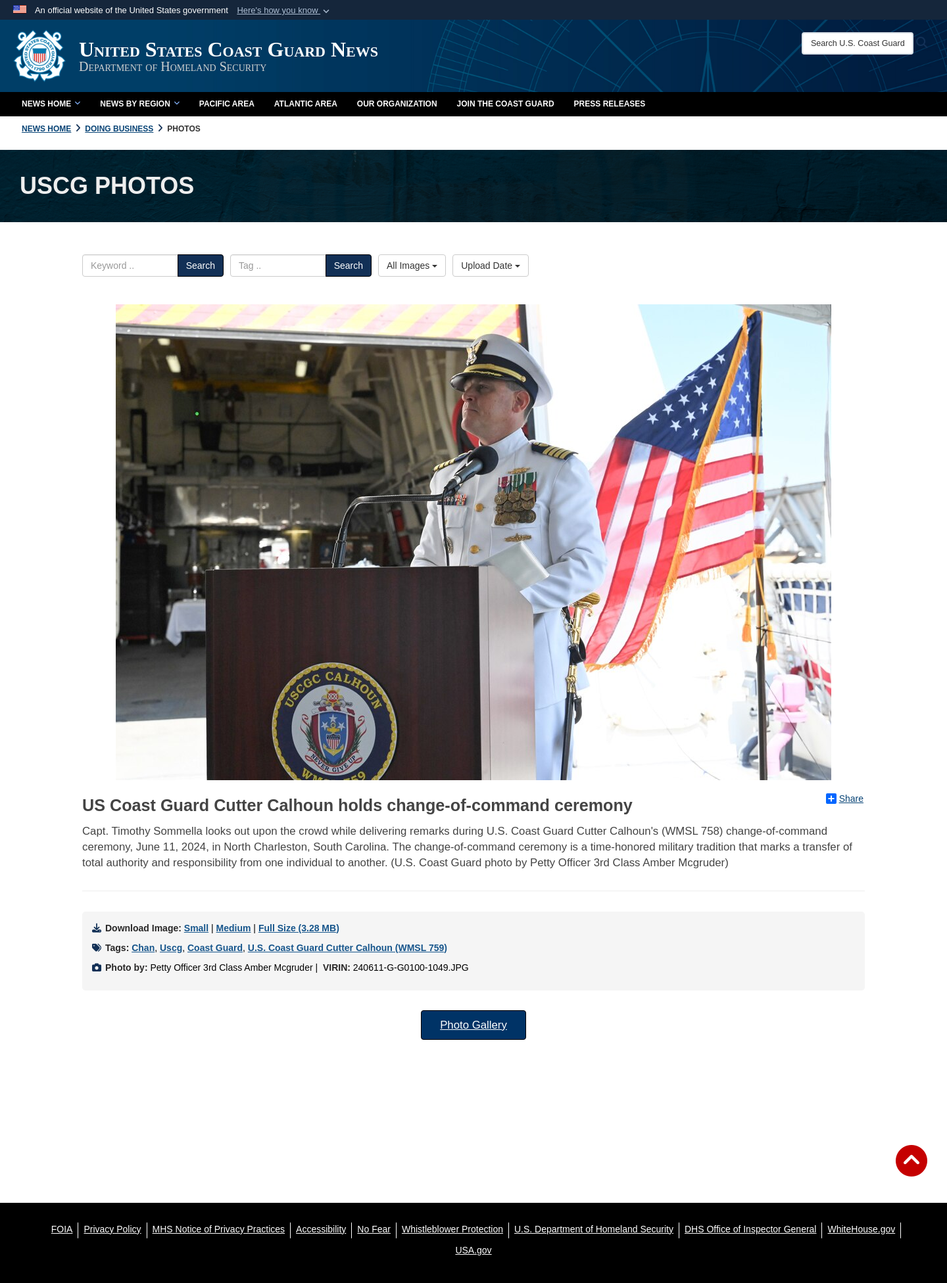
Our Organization (397, 103)
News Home (51, 103)
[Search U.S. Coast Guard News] (857, 43)
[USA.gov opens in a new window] (473, 1250)
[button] (284, 10)
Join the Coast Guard (505, 103)
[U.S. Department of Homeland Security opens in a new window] (593, 1229)
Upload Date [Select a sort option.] (490, 265)
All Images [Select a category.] (412, 265)
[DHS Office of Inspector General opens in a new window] (751, 1229)
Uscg (171, 948)
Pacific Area (227, 103)
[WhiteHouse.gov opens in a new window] (861, 1229)
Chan (143, 948)
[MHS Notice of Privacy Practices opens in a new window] (219, 1229)
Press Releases (610, 103)
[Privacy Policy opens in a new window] (112, 1229)
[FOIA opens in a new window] (62, 1229)
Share (844, 798)
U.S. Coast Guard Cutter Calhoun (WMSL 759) (347, 948)
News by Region (139, 103)
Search (200, 265)
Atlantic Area (305, 103)
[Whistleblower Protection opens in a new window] (452, 1229)
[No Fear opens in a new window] (374, 1229)
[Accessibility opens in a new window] (321, 1229)
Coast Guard (215, 948)
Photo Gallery (473, 1025)
